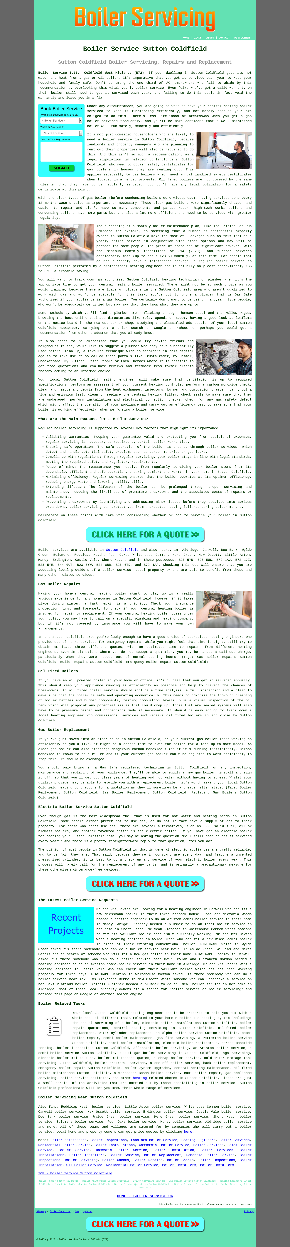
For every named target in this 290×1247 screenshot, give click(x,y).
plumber (132, 346)
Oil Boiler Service (84, 1165)
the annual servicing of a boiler (105, 1023)
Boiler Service (74, 1150)
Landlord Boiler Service (154, 1140)
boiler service (150, 88)
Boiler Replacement (162, 1155)
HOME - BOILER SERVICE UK (145, 1196)
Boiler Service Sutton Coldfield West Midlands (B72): (92, 73)
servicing (182, 467)
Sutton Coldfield (122, 550)
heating (140, 1078)
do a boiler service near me (147, 949)
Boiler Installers (86, 1155)
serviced (110, 121)
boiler (113, 78)
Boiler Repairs (148, 1160)
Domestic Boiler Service (121, 1150)
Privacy (249, 1211)
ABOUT (210, 37)
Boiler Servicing (81, 1160)
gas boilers (143, 174)
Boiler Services (235, 1140)
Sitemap (41, 1211)
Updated (87, 1211)
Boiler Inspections (109, 1140)
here (188, 1132)
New (77, 1211)
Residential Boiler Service (64, 1145)
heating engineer (146, 266)
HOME (186, 37)
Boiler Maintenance (68, 1140)
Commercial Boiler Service (164, 1145)
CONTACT (224, 37)
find (53, 1107)
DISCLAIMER (242, 37)
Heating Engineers (198, 1140)
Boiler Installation (174, 1150)
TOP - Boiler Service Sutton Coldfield (75, 1173)
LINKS (197, 37)
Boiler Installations (115, 1145)
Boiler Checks (115, 1160)
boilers (154, 198)
